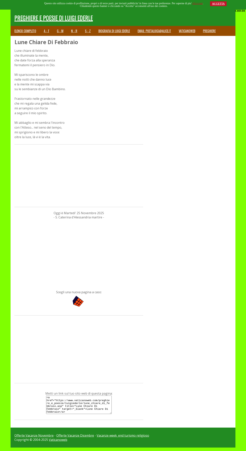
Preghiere (209, 31)
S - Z (88, 31)
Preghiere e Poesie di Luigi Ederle (53, 17)
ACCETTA (218, 3)
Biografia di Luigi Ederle (114, 31)
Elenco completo (25, 31)
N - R (74, 31)
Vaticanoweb (187, 31)
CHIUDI (240, 10)
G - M (60, 31)
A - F (46, 31)
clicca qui (197, 3)
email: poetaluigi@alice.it (154, 31)
